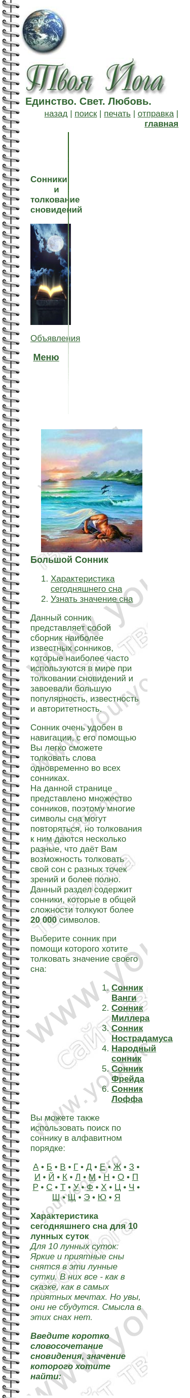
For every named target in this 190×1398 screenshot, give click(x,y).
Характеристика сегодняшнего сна (86, 584)
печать (117, 113)
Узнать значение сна (92, 599)
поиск (85, 113)
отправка (156, 113)
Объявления (55, 338)
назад (56, 113)
